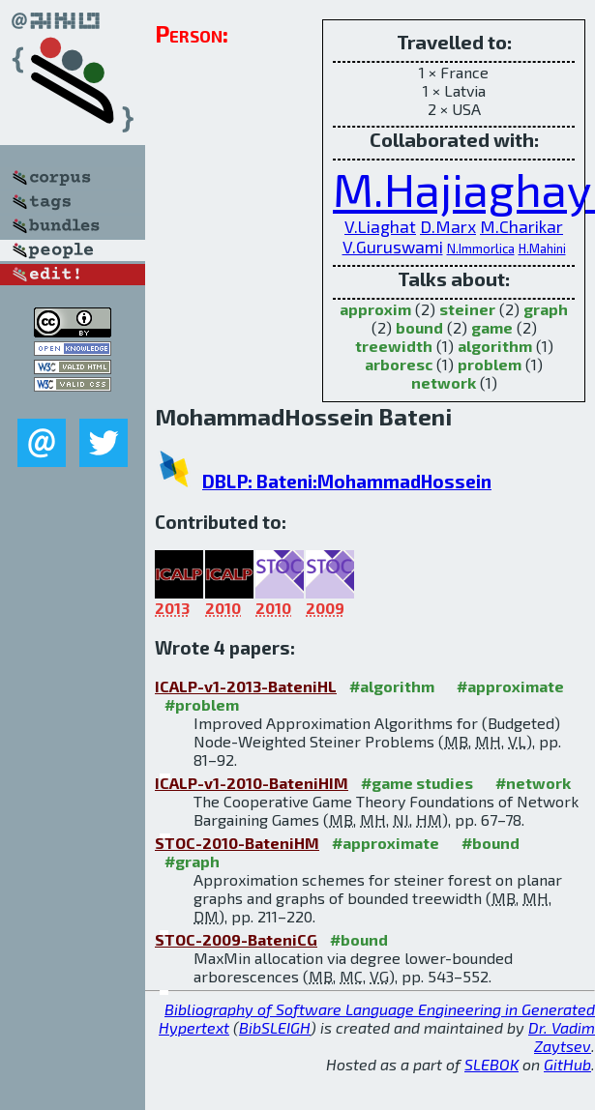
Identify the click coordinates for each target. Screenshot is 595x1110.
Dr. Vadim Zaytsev (561, 1036)
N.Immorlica (481, 248)
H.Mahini (542, 248)
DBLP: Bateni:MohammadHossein (346, 481)
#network (533, 783)
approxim (375, 309)
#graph (192, 861)
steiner (467, 309)
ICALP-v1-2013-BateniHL (246, 686)
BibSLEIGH (275, 1027)
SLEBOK (491, 1064)
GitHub (567, 1064)
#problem (201, 704)
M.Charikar (521, 227)
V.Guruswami (392, 247)
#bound (490, 842)
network (443, 382)
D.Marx (448, 227)
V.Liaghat (380, 227)
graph (545, 309)
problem (489, 364)
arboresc (398, 364)
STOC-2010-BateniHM (237, 842)
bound (419, 327)
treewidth (393, 345)
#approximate (510, 686)
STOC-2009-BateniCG (236, 939)
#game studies (417, 783)
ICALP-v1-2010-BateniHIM (251, 783)
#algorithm (391, 686)
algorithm (495, 345)
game (492, 327)
